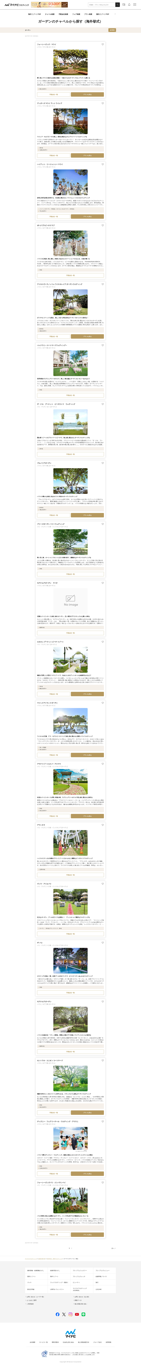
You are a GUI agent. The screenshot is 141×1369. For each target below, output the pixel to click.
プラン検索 (88, 14)
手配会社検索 (63, 14)
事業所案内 (55, 1342)
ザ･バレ (40, 943)
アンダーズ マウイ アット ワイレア (49, 103)
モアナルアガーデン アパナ (47, 583)
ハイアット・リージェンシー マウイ (50, 164)
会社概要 (32, 1342)
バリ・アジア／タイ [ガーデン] (47, 407)
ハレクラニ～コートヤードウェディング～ (52, 345)
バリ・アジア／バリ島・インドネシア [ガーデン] (52, 526)
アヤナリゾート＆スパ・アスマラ (49, 764)
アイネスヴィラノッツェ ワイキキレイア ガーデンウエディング (59, 284)
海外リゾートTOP (34, 14)
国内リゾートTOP (102, 14)
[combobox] (101, 5)
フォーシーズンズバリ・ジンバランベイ (51, 1183)
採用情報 (108, 1342)
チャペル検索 (50, 14)
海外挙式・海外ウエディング (54, 1258)
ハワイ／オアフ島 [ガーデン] (46, 228)
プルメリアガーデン (44, 463)
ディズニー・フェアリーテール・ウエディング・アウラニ (57, 1121)
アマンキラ (41, 825)
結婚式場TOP (42, 1258)
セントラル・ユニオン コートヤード (50, 1060)
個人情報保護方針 (83, 1342)
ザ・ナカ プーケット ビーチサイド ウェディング (56, 404)
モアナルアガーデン (44, 1002)
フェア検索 (76, 14)
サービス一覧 (43, 1342)
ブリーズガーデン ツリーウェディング (50, 524)
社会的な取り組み (68, 1342)
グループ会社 (97, 1342)
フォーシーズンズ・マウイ (46, 44)
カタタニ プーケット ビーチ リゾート (50, 642)
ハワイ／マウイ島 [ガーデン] (46, 47)
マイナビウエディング (31, 1258)
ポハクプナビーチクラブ (46, 225)
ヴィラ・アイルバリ (44, 884)
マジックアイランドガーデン (47, 703)
